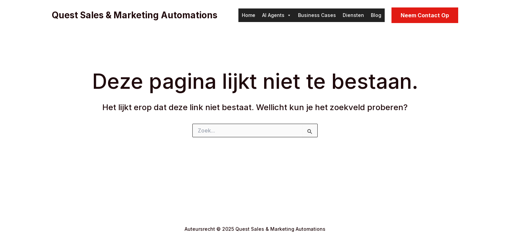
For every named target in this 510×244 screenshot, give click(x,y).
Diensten (353, 15)
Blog (376, 15)
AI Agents (276, 15)
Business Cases (317, 15)
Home (248, 15)
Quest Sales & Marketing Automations (134, 15)
